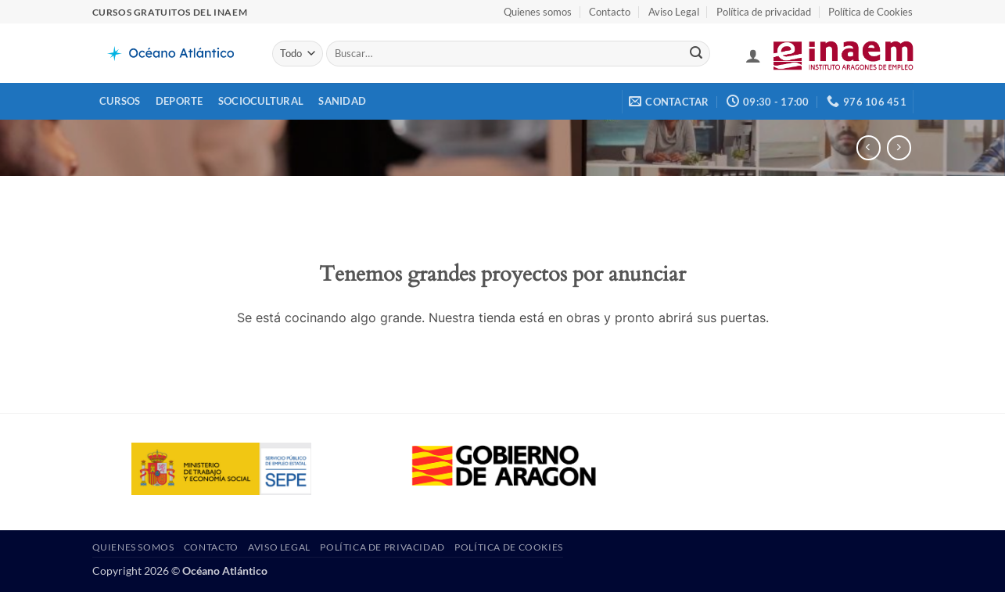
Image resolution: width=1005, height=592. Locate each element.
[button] (753, 55)
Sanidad (342, 101)
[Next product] (868, 147)
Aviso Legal (673, 11)
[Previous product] (899, 147)
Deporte (179, 101)
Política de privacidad (763, 11)
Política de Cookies (870, 11)
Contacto (609, 11)
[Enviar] (696, 54)
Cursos (120, 101)
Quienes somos (538, 11)
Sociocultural (260, 101)
